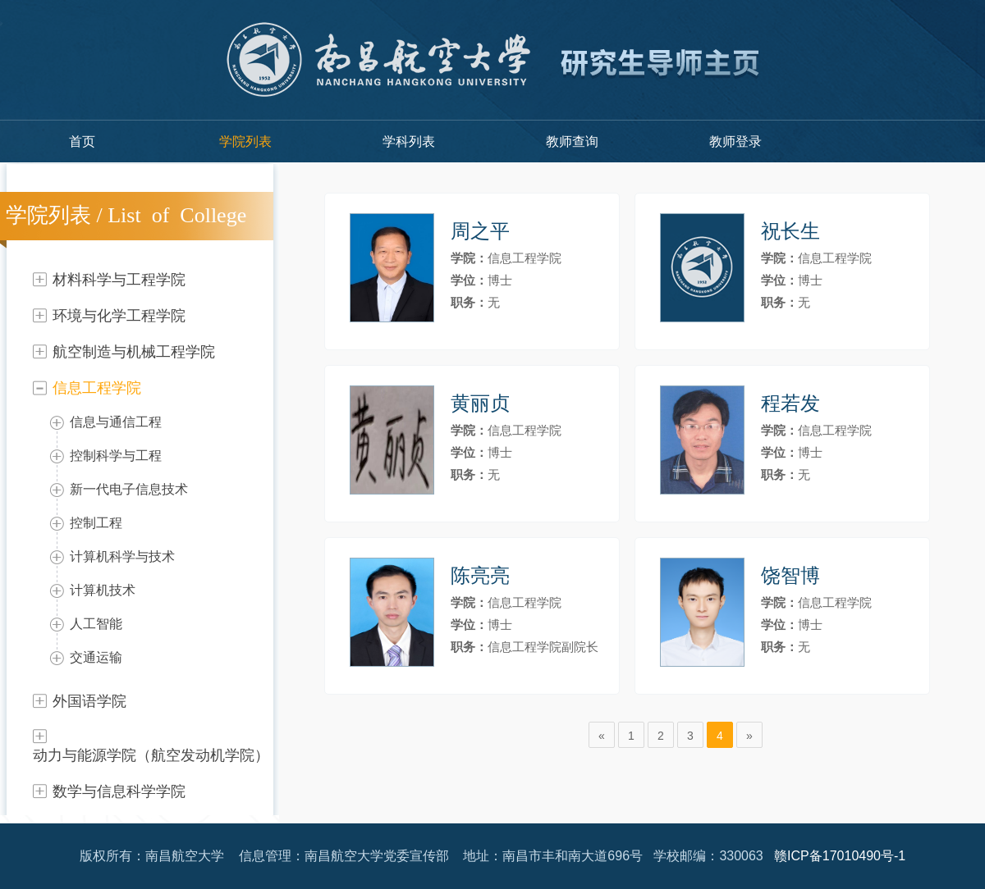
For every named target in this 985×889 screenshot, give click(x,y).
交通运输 (96, 657)
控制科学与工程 (116, 456)
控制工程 (96, 523)
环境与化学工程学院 (119, 316)
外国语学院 (89, 701)
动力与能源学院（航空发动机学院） (151, 755)
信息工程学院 (97, 388)
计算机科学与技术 (122, 556)
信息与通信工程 (116, 422)
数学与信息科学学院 (119, 791)
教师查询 (572, 141)
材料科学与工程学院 (119, 279)
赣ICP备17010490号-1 (839, 856)
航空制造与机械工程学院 (134, 352)
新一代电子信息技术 (129, 489)
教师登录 (735, 141)
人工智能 (96, 624)
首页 (82, 141)
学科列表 (409, 141)
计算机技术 (102, 590)
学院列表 (245, 141)
